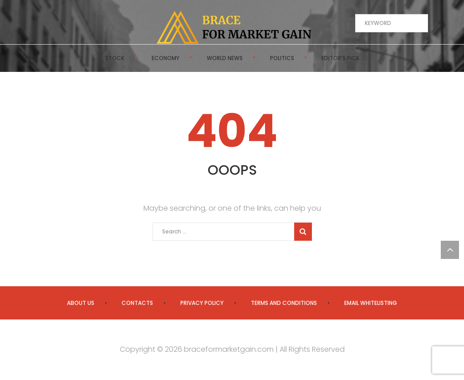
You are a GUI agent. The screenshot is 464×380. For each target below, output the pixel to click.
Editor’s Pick (340, 58)
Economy (165, 58)
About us (80, 303)
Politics (282, 58)
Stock (114, 58)
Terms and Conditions (284, 303)
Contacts (137, 303)
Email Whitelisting (370, 303)
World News (225, 58)
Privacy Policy (202, 303)
